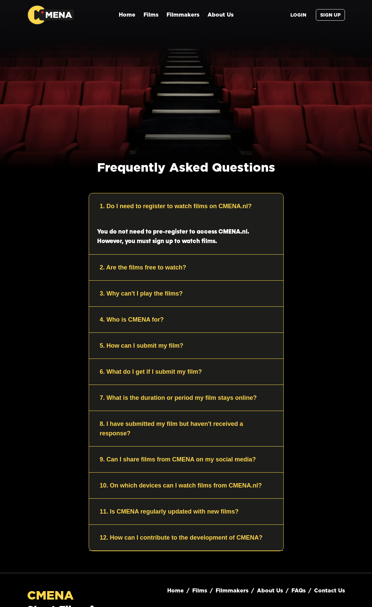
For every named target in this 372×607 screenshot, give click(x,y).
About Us (220, 15)
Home (127, 15)
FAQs (298, 590)
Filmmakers (183, 15)
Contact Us (329, 590)
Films (151, 15)
